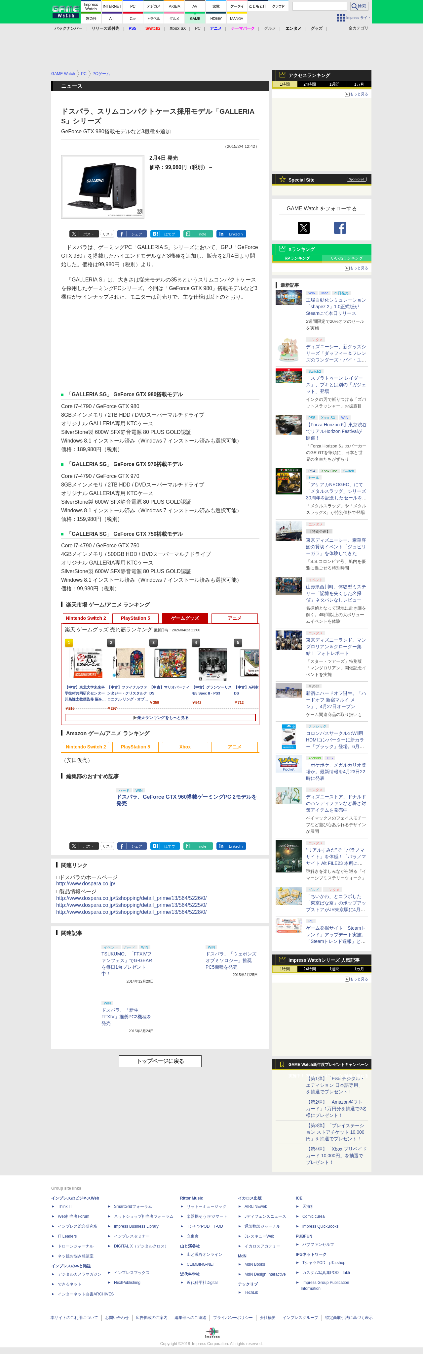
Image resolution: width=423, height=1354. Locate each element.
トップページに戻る (160, 1061)
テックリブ (248, 1284)
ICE (299, 1198)
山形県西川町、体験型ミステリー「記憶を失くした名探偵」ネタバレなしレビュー (336, 593)
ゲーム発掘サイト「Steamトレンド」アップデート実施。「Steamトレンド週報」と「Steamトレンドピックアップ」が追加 (336, 941)
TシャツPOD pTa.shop (323, 1262)
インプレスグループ (300, 1317)
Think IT (65, 1206)
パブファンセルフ (318, 1244)
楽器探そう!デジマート (207, 1216)
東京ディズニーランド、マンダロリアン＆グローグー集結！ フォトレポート (336, 646)
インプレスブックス (132, 1272)
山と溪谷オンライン (204, 1254)
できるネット (70, 1284)
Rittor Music (191, 1198)
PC (198, 28)
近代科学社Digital (202, 1282)
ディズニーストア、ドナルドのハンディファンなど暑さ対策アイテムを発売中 (336, 803)
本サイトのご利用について (74, 1317)
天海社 (308, 1206)
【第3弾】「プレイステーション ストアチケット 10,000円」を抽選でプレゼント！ (335, 1132)
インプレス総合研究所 (77, 1226)
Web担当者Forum (73, 1216)
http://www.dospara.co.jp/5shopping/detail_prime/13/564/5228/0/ (131, 912)
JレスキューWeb (259, 1236)
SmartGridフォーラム (133, 1206)
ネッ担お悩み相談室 (76, 1256)
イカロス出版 (250, 1198)
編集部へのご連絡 (190, 1317)
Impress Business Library (136, 1226)
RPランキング (297, 258)
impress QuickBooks (320, 1226)
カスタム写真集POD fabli (326, 1272)
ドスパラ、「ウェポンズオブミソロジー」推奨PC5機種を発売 (231, 960)
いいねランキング (347, 258)
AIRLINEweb (256, 1206)
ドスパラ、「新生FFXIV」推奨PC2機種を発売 (126, 1016)
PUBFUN (304, 1236)
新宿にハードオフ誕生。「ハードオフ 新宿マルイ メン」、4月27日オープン (336, 700)
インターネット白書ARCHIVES (86, 1294)
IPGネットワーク (311, 1254)
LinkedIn (236, 234)
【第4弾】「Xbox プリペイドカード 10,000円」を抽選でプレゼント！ (336, 1155)
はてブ (169, 234)
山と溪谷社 (190, 1246)
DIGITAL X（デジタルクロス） (141, 1246)
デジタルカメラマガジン (79, 1274)
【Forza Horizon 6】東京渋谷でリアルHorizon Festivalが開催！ (336, 431)
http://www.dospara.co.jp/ (85, 883)
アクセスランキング (309, 75)
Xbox (185, 746)
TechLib (251, 1292)
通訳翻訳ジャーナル (262, 1226)
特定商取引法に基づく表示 (349, 1317)
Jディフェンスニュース (265, 1216)
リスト (107, 234)
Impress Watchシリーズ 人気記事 (324, 960)
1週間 (334, 84)
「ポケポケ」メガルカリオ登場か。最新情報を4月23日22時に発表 (336, 771)
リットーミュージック (206, 1206)
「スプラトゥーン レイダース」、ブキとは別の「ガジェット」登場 (336, 384)
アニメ (235, 618)
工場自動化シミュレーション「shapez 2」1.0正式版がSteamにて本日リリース (336, 306)
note (202, 234)
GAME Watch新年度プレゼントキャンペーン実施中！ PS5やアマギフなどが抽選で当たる (328, 1066)
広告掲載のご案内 (152, 1317)
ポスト (88, 234)
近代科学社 (190, 1274)
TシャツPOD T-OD (205, 1226)
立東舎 (193, 1236)
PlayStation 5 (135, 618)
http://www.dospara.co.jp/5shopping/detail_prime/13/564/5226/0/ (131, 898)
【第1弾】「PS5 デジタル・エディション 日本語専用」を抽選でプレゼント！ (335, 1085)
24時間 (309, 84)
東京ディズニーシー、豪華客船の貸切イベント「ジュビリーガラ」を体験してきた (336, 546)
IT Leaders (67, 1236)
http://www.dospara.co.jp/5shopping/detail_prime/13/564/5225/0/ (131, 905)
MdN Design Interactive (265, 1274)
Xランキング (301, 249)
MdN (242, 1256)
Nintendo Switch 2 (86, 618)
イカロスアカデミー (262, 1246)
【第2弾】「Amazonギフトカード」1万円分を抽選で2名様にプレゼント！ (336, 1108)
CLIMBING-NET (201, 1264)
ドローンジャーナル (76, 1246)
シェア (136, 234)
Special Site (301, 180)
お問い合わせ (117, 1317)
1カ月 (359, 84)
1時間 (285, 84)
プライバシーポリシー (233, 1317)
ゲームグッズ (185, 618)
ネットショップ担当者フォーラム (143, 1216)
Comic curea (313, 1216)
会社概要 (268, 1317)
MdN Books (255, 1264)
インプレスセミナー (132, 1236)
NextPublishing (127, 1282)
